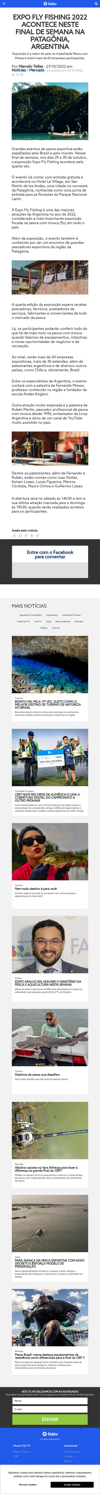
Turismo (56, 628)
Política (43, 628)
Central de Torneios (71, 615)
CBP (16, 1456)
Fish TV (38, 621)
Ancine (67, 1461)
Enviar (50, 1419)
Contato (68, 1456)
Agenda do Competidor (31, 615)
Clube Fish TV (23, 621)
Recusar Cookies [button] (28, 1484)
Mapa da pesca (22, 1451)
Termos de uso (72, 1451)
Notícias (19, 70)
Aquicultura (52, 615)
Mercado (37, 70)
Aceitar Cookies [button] (72, 1484)
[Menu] (4, 4)
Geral (48, 621)
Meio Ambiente (63, 621)
